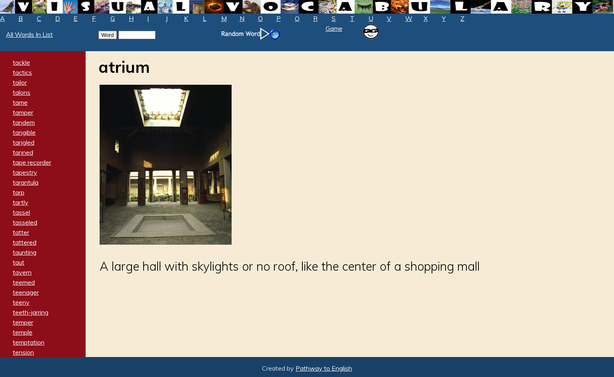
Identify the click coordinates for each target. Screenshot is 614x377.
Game (334, 28)
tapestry (25, 172)
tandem (24, 122)
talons (21, 92)
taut (18, 262)
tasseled (25, 222)
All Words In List (29, 34)
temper (23, 322)
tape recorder (32, 162)
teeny (21, 302)
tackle (21, 62)
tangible (24, 132)
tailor (20, 82)
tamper (23, 112)
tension (23, 352)
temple (22, 332)
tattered (24, 242)
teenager (26, 292)
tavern (22, 272)
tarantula (25, 182)
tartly (20, 202)
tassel (21, 212)
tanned (23, 152)
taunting (24, 252)
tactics (22, 72)
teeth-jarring (30, 312)
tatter (21, 232)
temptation (28, 342)
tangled (23, 142)
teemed (24, 282)
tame (20, 102)
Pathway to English (324, 368)
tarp (18, 192)
